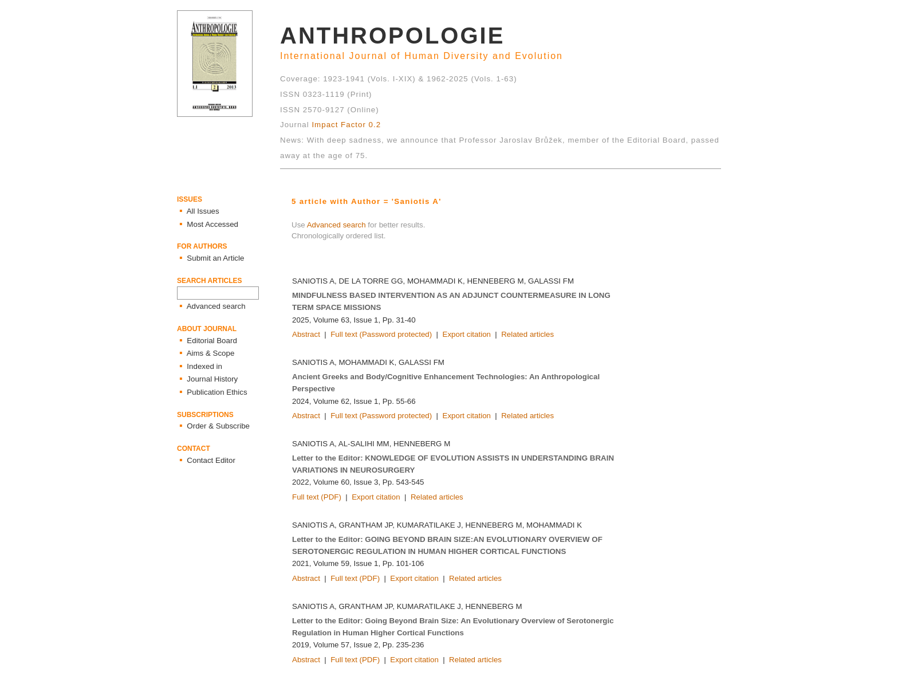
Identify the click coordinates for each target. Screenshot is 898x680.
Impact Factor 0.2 (346, 124)
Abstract (306, 334)
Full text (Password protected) (381, 334)
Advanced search (336, 225)
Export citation (467, 334)
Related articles (527, 334)
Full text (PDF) (316, 497)
